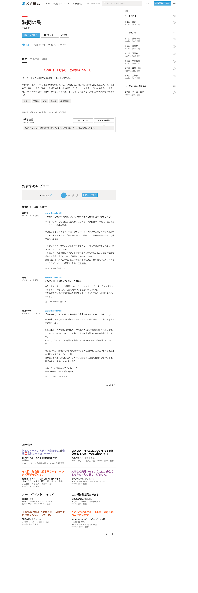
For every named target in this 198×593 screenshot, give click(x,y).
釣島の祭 (75, 458)
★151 (74, 482)
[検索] (104, 3)
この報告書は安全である (85, 494)
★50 (24, 502)
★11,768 (25, 484)
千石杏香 (26, 28)
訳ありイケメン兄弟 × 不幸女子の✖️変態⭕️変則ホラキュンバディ (43, 452)
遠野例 (25, 213)
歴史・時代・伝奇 (86, 482)
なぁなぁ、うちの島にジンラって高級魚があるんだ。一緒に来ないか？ (93, 452)
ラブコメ (35, 484)
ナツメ (32, 499)
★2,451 (75, 502)
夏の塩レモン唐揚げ (55, 481)
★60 (24, 463)
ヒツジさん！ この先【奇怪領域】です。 (40, 458)
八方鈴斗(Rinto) (78, 522)
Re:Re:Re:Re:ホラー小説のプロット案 (88, 519)
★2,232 (25, 522)
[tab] (25, 60)
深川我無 (26, 460)
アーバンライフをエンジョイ (38, 494)
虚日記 (25, 499)
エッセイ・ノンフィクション (40, 502)
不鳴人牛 (75, 479)
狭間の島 (31, 22)
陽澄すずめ (27, 311)
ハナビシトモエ (88, 458)
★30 (73, 461)
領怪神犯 (26, 519)
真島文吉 (89, 499)
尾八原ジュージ (88, 479)
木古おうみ (36, 519)
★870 (74, 525)
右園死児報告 (77, 499)
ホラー (31, 463)
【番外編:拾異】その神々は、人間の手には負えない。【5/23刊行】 (43, 514)
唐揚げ (25, 277)
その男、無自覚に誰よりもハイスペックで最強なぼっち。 (43, 473)
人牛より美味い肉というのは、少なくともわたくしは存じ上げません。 (93, 473)
